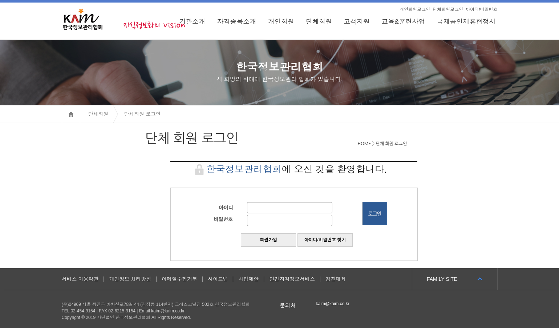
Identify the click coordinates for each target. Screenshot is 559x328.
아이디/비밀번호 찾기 (325, 239)
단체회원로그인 (448, 9)
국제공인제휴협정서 (467, 21)
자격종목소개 (236, 21)
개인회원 (281, 21)
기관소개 (192, 21)
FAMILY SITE (442, 279)
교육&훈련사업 (403, 21)
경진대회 (335, 279)
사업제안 (248, 279)
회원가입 (268, 239)
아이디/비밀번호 (481, 9)
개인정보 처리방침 (130, 279)
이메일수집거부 (179, 279)
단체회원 (319, 21)
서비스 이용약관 (80, 279)
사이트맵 (218, 279)
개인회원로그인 (415, 9)
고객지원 (357, 21)
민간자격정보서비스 (292, 279)
